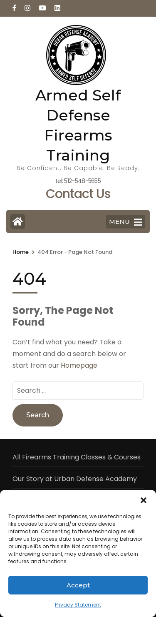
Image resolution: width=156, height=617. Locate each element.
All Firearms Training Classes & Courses (76, 457)
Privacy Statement (78, 604)
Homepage (79, 365)
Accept (78, 585)
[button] (143, 500)
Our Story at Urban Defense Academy (74, 479)
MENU (125, 222)
